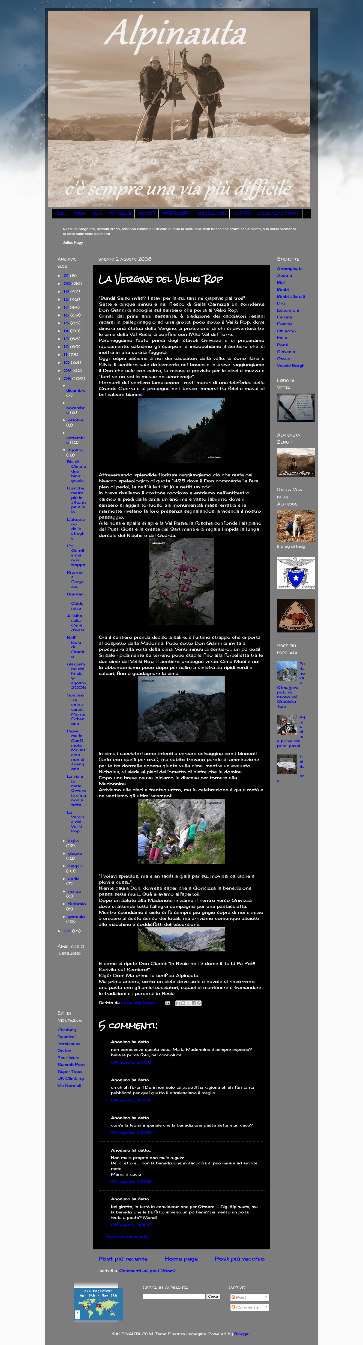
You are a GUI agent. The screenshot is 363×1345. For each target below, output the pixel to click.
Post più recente (123, 1258)
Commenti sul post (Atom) (147, 1270)
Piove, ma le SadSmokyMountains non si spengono (76, 750)
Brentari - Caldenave (75, 601)
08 (68, 378)
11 (66, 354)
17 (67, 307)
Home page (181, 1258)
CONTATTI (241, 214)
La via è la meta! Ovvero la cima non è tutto (76, 790)
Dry (281, 303)
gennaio (76, 916)
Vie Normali (69, 1085)
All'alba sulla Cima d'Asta (76, 622)
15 (67, 323)
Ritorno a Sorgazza (75, 579)
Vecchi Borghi (291, 365)
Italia (282, 337)
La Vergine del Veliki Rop (75, 821)
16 (67, 315)
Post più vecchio (240, 1258)
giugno (75, 853)
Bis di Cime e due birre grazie (76, 471)
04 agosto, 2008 (131, 1062)
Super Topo (70, 1071)
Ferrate (284, 317)
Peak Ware (69, 1057)
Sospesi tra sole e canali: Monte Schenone (76, 709)
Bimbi (283, 289)
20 (68, 283)
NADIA (79, 214)
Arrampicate (290, 268)
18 (67, 299)
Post (239, 1297)
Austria (284, 275)
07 (68, 931)
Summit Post (71, 1064)
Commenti (245, 1307)
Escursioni (288, 310)
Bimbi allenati (291, 296)
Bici (281, 282)
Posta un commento (127, 1236)
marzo (74, 891)
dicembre (76, 390)
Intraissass (69, 1043)
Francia (285, 323)
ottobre (76, 420)
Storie (283, 358)
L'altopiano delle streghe (76, 528)
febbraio (77, 903)
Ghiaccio (286, 330)
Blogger (242, 1333)
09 (68, 370)
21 (67, 275)
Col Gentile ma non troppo (76, 555)
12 (67, 346)
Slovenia (286, 351)
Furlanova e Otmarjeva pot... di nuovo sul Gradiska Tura (291, 684)
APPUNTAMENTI (176, 214)
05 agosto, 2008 (131, 1224)
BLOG (61, 214)
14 (67, 330)
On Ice (64, 1050)
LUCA (97, 214)
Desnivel (67, 1036)
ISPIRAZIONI (120, 214)
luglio (73, 840)
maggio (75, 865)
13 (67, 338)
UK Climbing (71, 1078)
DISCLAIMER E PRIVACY (278, 214)
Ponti (282, 344)
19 (67, 291)
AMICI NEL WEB (211, 214)
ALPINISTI (147, 214)
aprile (74, 878)
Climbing (67, 1029)
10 (67, 362)
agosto (75, 450)
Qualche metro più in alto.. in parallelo (76, 500)
